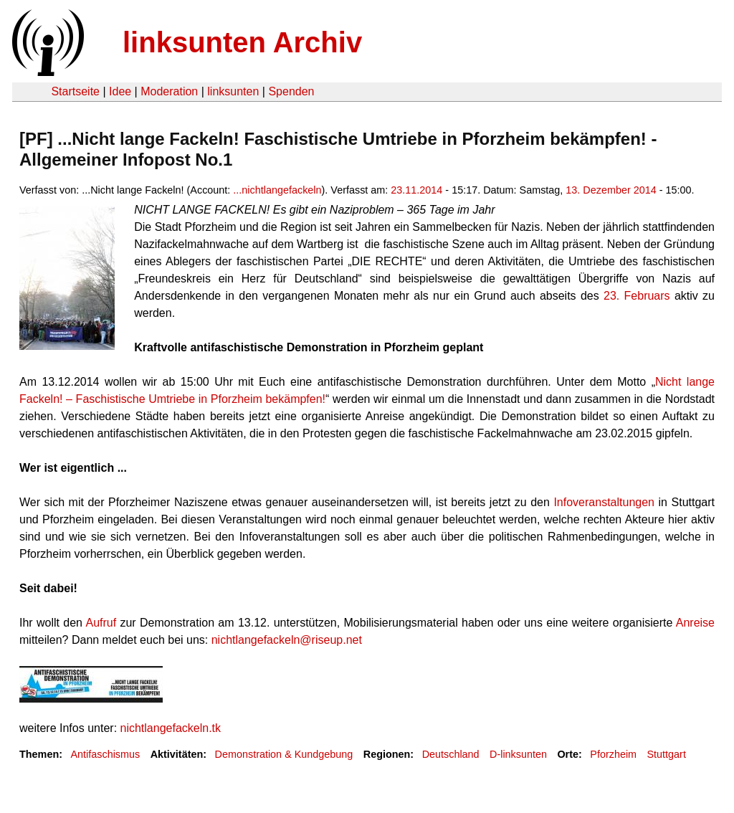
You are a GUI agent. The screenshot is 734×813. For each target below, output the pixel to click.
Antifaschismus (105, 754)
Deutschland (451, 754)
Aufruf (100, 623)
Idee (120, 91)
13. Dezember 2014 (611, 190)
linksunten (233, 91)
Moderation (169, 91)
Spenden (291, 91)
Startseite (75, 91)
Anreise (695, 623)
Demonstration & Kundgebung (284, 754)
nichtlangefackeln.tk (170, 728)
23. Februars (637, 296)
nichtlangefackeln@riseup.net (286, 640)
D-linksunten (518, 754)
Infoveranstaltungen (603, 502)
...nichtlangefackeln (277, 190)
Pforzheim (613, 754)
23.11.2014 (416, 190)
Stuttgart (666, 754)
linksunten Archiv (242, 42)
